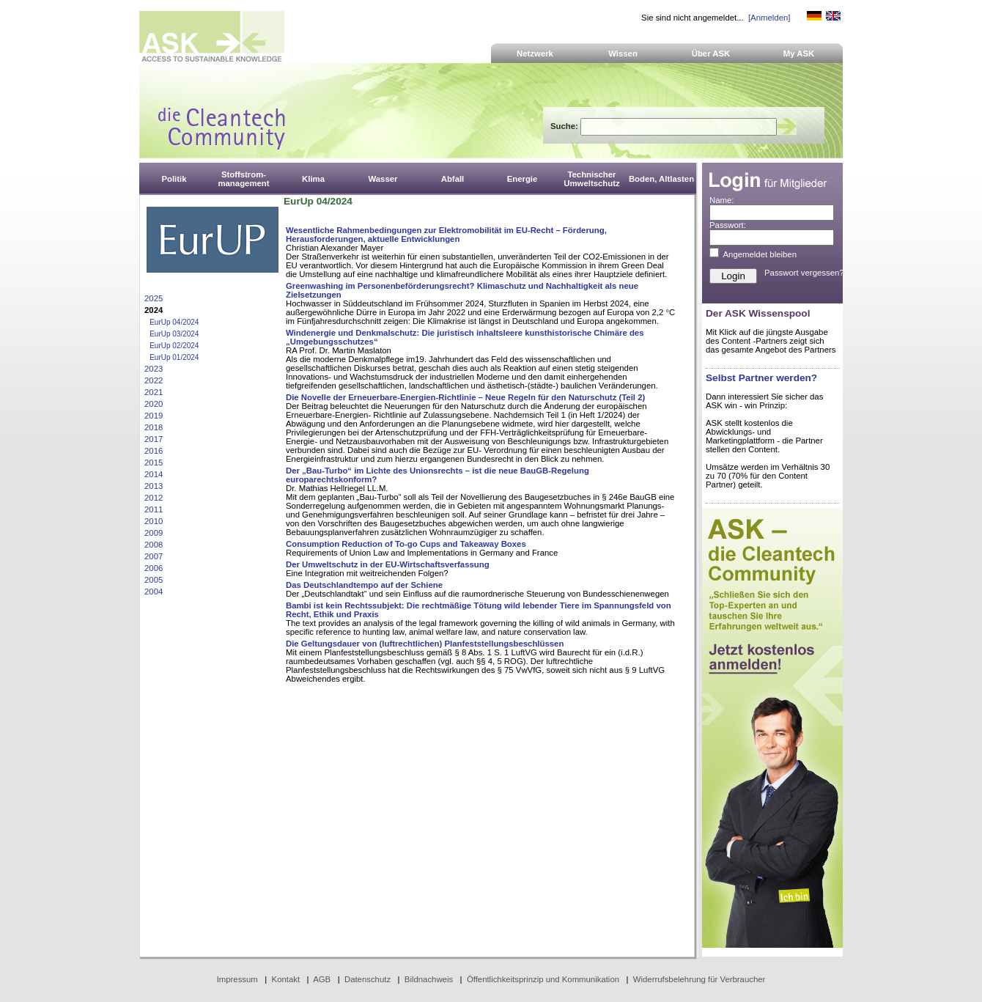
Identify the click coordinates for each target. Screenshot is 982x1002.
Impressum (237, 979)
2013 (153, 486)
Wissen (623, 53)
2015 (153, 462)
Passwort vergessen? (804, 272)
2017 (153, 439)
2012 (153, 497)
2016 (153, 450)
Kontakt (286, 979)
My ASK (799, 53)
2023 (153, 368)
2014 (153, 474)
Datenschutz (367, 979)
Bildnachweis (429, 979)
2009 (153, 532)
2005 (153, 579)
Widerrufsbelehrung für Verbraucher (699, 979)
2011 (153, 509)
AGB (322, 979)
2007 (153, 556)
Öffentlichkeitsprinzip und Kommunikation (543, 979)
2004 (153, 591)
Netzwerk (535, 53)
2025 (153, 298)
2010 (153, 521)
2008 (153, 544)
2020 (153, 403)
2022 (153, 380)
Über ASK (711, 53)
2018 (153, 427)
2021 (153, 392)
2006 (153, 568)
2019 (153, 415)
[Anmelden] (769, 17)
